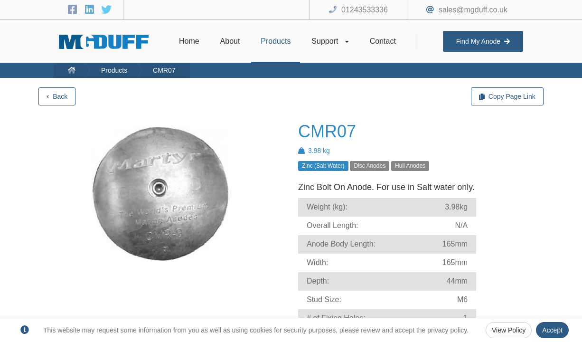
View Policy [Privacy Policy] (509, 330)
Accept (552, 330)
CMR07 (164, 70)
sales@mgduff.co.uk (473, 10)
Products (114, 70)
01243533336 (364, 10)
